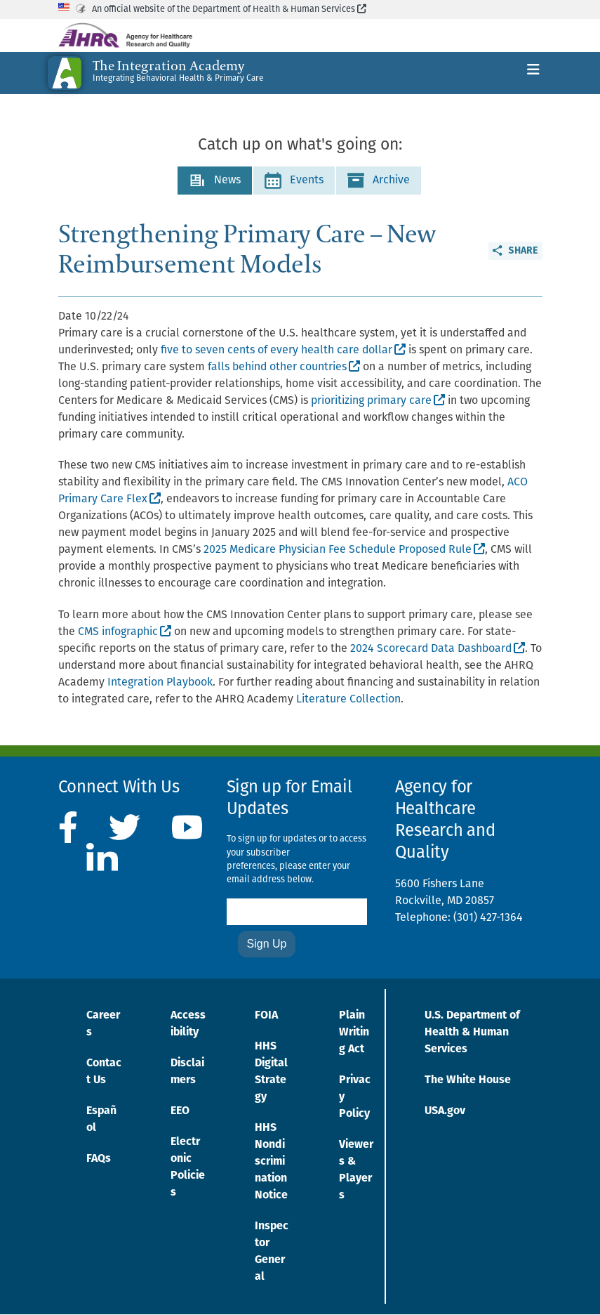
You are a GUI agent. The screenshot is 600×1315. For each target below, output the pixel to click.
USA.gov (445, 1111)
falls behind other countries (284, 367)
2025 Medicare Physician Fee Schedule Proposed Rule (344, 550)
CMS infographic (124, 632)
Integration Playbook (160, 682)
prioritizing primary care (378, 401)
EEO (180, 1111)
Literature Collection (348, 699)
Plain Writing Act (354, 1032)
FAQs (98, 1159)
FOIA (266, 1015)
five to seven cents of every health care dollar (283, 350)
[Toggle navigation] (533, 73)
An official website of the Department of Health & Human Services (229, 9)
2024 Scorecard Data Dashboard (437, 649)
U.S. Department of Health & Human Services (472, 1032)
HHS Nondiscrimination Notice (271, 1162)
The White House (468, 1080)
